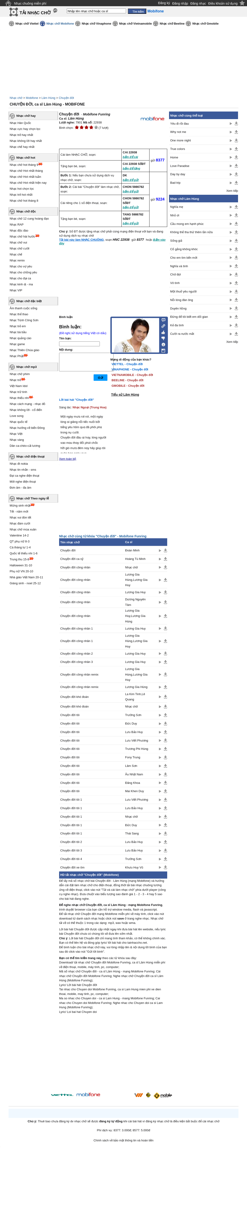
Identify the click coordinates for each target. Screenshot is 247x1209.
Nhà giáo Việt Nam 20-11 (26, 577)
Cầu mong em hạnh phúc (187, 224)
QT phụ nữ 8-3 (19, 541)
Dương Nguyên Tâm (135, 602)
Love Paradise (179, 166)
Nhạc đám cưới (20, 523)
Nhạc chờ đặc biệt (29, 301)
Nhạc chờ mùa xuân (23, 529)
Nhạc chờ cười (19, 248)
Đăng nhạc (198, 3)
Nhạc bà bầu (18, 332)
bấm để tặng (131, 168)
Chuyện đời (66, 98)
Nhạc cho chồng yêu (23, 272)
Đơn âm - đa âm (20, 487)
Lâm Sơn (131, 766)
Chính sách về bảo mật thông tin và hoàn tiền (124, 1140)
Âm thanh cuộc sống (23, 308)
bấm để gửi (131, 180)
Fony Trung (132, 757)
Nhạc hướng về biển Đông (27, 428)
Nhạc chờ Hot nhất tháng (26, 170)
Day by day (177, 174)
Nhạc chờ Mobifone (60, 23)
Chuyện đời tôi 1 (71, 799)
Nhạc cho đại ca (20, 278)
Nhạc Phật (16, 356)
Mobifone (32, 98)
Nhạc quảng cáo (20, 338)
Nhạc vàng (17, 439)
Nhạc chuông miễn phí (30, 3)
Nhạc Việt (16, 433)
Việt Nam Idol (19, 386)
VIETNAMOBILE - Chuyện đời (132, 375)
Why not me (178, 132)
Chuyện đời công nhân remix (79, 674)
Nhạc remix (17, 260)
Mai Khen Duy (134, 791)
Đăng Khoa (132, 783)
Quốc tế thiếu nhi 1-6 (23, 553)
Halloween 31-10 (21, 565)
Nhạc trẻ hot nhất (21, 194)
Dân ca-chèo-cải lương (25, 445)
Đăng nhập (180, 3)
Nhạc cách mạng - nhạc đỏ (27, 404)
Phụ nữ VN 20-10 (21, 571)
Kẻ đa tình (177, 325)
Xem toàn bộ (67, 459)
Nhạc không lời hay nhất (26, 141)
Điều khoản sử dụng (223, 3)
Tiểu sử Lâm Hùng (125, 394)
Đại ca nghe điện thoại (24, 475)
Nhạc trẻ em (18, 326)
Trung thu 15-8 (19, 559)
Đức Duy (131, 723)
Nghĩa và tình (179, 266)
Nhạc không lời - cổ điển (26, 410)
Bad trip (175, 182)
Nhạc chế (16, 254)
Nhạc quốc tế (18, 422)
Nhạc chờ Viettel (27, 23)
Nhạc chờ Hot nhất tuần (25, 176)
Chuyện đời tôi (70, 715)
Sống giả (176, 240)
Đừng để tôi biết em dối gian (189, 316)
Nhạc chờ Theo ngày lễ (32, 498)
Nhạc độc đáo (19, 230)
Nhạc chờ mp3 (26, 367)
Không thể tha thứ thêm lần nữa (191, 232)
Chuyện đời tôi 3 (71, 850)
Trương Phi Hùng (136, 749)
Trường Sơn (133, 715)
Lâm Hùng (48, 98)
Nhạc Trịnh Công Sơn (24, 320)
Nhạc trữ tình (18, 392)
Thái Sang (132, 833)
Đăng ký (164, 3)
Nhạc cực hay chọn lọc (25, 129)
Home (174, 157)
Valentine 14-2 (19, 535)
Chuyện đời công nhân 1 (76, 628)
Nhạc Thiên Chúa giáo (24, 350)
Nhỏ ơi (174, 215)
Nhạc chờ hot (25, 157)
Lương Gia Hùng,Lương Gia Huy (136, 580)
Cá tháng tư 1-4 (20, 547)
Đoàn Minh (132, 550)
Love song (16, 416)
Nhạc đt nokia (19, 463)
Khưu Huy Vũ (134, 867)
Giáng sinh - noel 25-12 (25, 583)
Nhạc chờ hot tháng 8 (24, 200)
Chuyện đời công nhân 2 (76, 653)
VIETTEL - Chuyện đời (127, 364)
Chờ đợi (175, 274)
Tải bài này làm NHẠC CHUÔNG (81, 239)
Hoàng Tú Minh (135, 559)
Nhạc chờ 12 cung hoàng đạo (29, 218)
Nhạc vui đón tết (20, 517)
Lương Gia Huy (135, 592)
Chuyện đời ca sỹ (71, 559)
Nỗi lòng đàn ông (181, 300)
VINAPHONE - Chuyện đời (130, 369)
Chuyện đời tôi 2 (71, 842)
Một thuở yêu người (183, 291)
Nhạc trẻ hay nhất (21, 135)
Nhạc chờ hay (26, 115)
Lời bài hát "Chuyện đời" (76, 399)
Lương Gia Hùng (136, 687)
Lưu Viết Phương (136, 740)
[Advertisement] (113, 1054)
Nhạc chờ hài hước (22, 236)
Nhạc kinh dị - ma (21, 284)
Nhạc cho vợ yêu (21, 266)
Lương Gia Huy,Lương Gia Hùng (135, 616)
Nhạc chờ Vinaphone (96, 23)
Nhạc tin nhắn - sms (23, 469)
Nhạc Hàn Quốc (20, 123)
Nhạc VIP (16, 290)
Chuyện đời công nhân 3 (76, 662)
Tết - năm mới (19, 511)
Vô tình (175, 283)
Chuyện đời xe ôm (72, 867)
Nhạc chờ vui (18, 242)
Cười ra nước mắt (182, 333)
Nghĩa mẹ (176, 207)
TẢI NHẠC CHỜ (35, 12)
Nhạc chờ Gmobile (205, 23)
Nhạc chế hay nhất (22, 147)
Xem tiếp (232, 190)
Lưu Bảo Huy (134, 732)
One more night (180, 140)
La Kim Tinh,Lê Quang (135, 696)
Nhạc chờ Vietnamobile (135, 23)
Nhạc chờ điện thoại (30, 456)
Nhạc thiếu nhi (19, 398)
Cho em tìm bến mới (183, 257)
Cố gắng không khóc (184, 249)
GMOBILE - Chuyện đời (128, 385)
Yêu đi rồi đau (179, 123)
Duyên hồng (178, 308)
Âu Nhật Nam (134, 774)
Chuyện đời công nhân (75, 567)
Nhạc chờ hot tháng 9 (24, 164)
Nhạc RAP (16, 224)
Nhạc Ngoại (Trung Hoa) (90, 407)
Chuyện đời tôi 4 (71, 859)
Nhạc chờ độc (26, 211)
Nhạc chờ (16, 98)
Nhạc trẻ (15, 380)
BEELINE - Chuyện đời (128, 380)
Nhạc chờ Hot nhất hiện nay (28, 182)
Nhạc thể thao (19, 314)
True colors (177, 149)
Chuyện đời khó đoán (74, 697)
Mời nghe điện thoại (23, 481)
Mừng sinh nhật (20, 505)
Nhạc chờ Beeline (172, 23)
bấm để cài (130, 157)
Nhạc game (17, 344)
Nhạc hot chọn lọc (22, 188)
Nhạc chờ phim (20, 374)
